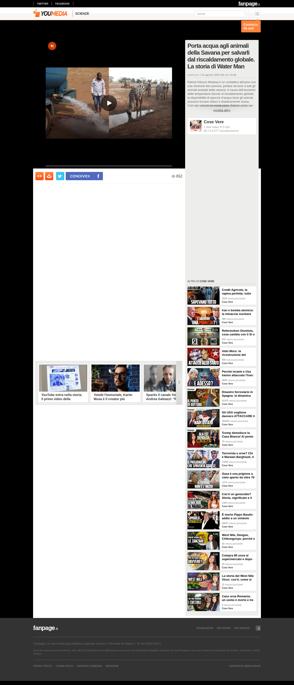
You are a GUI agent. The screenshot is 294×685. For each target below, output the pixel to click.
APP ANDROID (242, 628)
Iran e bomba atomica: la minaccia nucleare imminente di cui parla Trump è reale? (238, 312)
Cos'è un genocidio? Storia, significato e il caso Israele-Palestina (237, 496)
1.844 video (211, 127)
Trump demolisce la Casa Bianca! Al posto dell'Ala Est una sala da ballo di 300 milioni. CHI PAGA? (238, 434)
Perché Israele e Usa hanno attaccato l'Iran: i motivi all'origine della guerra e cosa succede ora (238, 373)
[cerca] (222, 13)
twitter (42, 3)
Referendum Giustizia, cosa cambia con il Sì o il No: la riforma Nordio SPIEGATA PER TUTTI (238, 332)
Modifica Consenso (89, 666)
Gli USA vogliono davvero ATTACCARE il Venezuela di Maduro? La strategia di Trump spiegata (238, 414)
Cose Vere (214, 122)
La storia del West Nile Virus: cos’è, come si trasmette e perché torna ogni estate (238, 577)
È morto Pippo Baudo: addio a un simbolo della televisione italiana (237, 516)
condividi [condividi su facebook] (80, 176)
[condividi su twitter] (60, 176)
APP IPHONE (224, 628)
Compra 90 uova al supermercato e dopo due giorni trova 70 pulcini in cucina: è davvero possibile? (237, 557)
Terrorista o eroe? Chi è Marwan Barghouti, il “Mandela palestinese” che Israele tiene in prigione (238, 455)
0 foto (226, 127)
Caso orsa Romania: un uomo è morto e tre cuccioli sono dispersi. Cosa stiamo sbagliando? (238, 598)
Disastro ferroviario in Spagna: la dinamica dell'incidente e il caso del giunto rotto (237, 394)
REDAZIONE (112, 666)
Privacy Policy (42, 666)
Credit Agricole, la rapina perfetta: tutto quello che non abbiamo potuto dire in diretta (238, 291)
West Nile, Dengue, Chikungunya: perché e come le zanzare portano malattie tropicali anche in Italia (238, 537)
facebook (62, 3)
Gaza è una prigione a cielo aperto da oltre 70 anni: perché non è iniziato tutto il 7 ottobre (238, 475)
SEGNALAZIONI (204, 628)
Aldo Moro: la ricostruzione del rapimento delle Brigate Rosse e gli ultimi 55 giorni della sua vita (238, 353)
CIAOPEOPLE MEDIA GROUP (245, 666)
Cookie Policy (65, 666)
